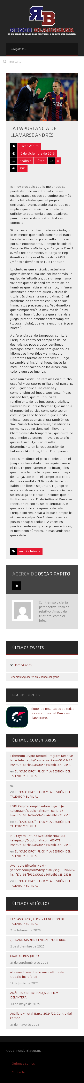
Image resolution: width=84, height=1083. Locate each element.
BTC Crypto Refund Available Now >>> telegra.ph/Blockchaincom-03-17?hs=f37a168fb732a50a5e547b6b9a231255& (40, 840)
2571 (22, 168)
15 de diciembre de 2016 (37, 153)
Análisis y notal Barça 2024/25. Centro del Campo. (41, 1016)
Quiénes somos (23, 1063)
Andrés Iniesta (29, 551)
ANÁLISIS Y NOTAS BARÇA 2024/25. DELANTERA (34, 995)
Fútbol (40, 161)
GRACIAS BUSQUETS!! (24, 956)
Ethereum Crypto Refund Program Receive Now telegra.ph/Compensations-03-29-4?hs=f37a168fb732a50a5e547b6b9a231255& (41, 760)
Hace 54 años (23, 665)
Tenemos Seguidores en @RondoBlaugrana (34, 677)
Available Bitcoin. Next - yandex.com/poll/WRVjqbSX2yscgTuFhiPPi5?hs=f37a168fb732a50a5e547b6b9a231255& (42, 870)
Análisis (25, 161)
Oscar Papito (29, 146)
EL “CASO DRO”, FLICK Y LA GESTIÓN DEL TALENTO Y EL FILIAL (38, 921)
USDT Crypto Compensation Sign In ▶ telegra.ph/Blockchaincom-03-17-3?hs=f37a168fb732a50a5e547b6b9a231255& (40, 810)
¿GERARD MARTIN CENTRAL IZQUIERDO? (38, 940)
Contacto (18, 1072)
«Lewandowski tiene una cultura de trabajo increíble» (37, 974)
